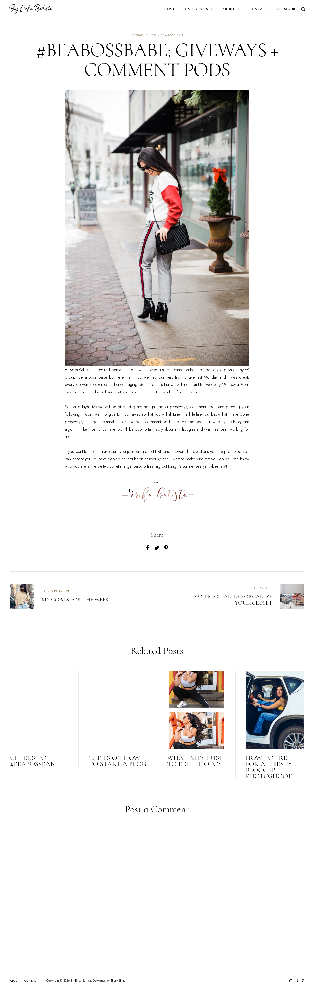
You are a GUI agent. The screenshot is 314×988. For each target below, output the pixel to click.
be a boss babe (172, 35)
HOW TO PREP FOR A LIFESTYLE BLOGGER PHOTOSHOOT (273, 767)
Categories (196, 9)
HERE (157, 451)
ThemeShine (118, 981)
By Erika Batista (81, 980)
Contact (258, 9)
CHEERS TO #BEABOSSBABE (34, 761)
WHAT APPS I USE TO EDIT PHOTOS (195, 761)
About (228, 9)
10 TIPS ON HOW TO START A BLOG (117, 761)
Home (169, 9)
